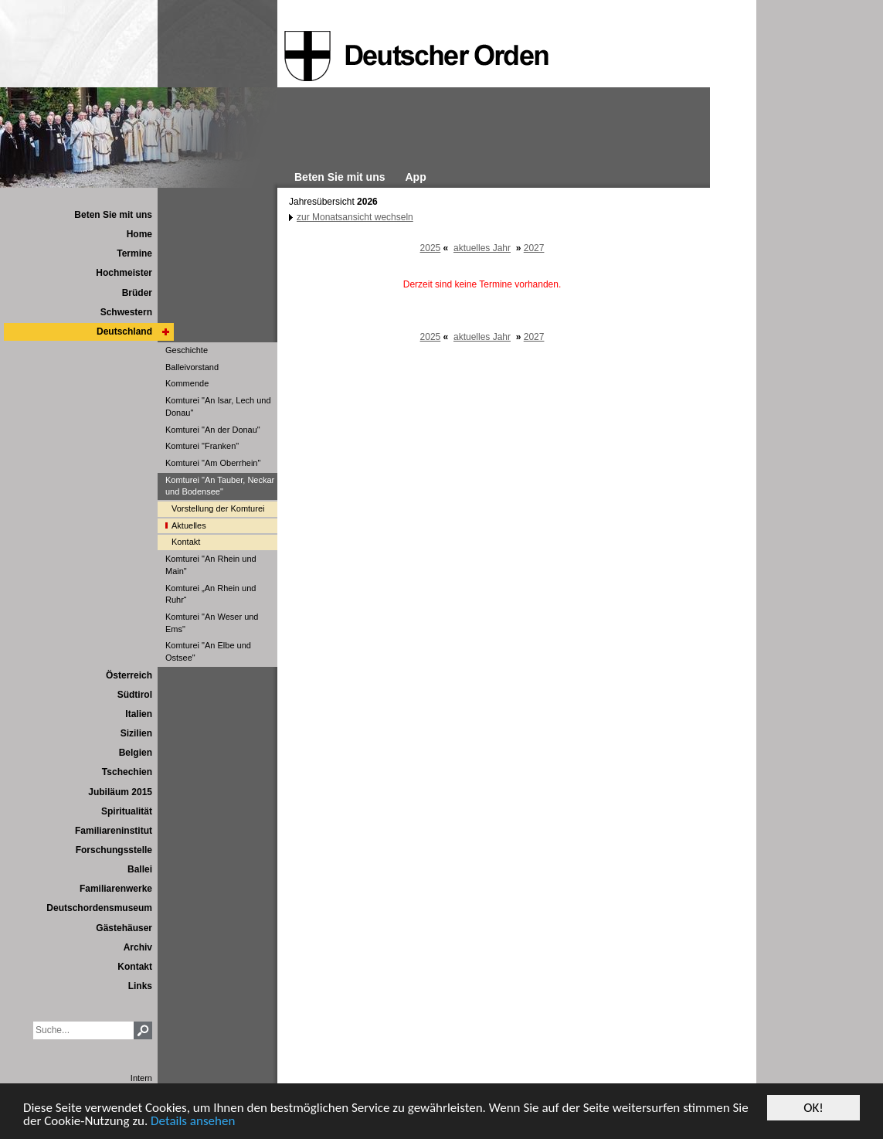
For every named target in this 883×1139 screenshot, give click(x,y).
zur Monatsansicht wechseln (355, 217)
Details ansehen (193, 1122)
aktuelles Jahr (482, 248)
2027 (534, 248)
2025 (430, 248)
